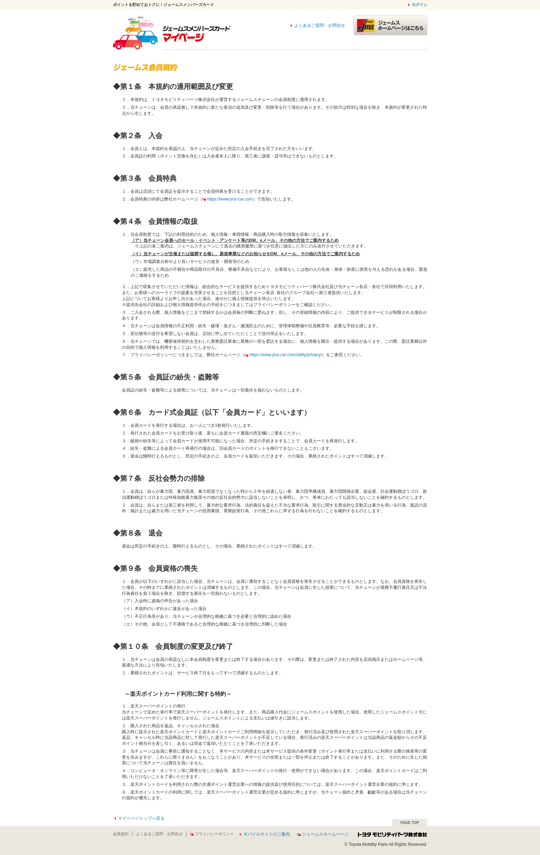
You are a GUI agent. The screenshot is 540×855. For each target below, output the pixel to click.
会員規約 (121, 834)
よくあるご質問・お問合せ (319, 25)
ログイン (419, 4)
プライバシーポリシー (212, 834)
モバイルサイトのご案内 (266, 834)
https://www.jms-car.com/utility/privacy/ (283, 354)
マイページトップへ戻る (141, 818)
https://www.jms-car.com (227, 199)
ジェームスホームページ (323, 834)
